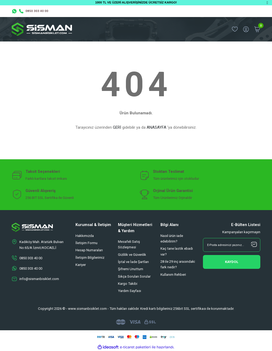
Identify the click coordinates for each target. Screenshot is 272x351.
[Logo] (42, 29)
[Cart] (257, 29)
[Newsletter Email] (231, 245)
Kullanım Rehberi (173, 275)
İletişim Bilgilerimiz (89, 258)
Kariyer (80, 265)
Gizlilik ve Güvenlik (132, 255)
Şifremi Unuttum (130, 269)
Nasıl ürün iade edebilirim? (171, 238)
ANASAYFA (156, 127)
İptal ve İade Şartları (133, 262)
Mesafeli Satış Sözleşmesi (129, 244)
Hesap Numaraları (89, 250)
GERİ (117, 127)
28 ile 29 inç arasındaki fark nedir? (177, 264)
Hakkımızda (84, 236)
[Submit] (231, 262)
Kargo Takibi (127, 284)
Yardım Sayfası (129, 291)
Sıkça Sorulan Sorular (134, 276)
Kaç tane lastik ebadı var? (176, 251)
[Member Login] (246, 29)
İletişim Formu (86, 243)
